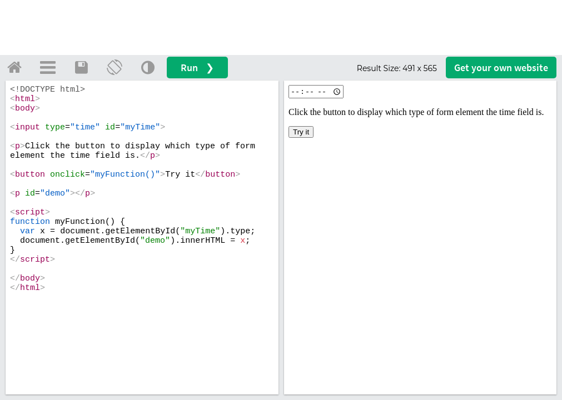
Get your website (501, 67)
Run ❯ (197, 67)
